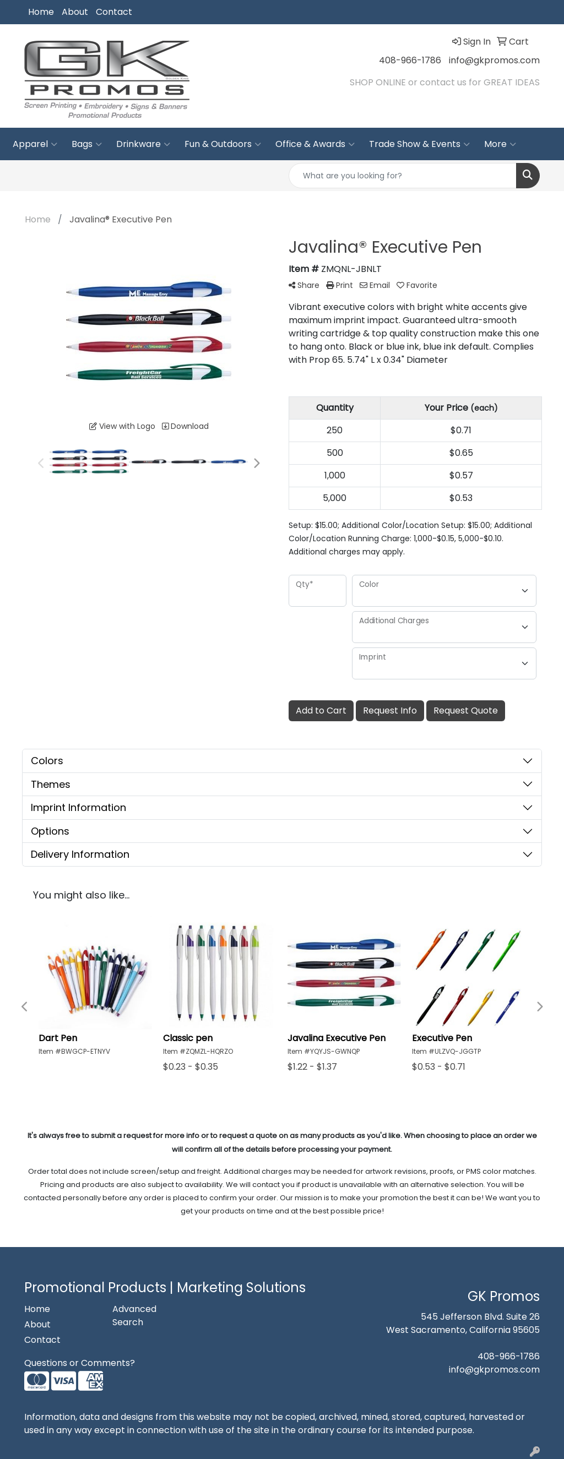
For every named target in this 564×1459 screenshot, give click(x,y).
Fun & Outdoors (223, 144)
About (75, 12)
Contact (114, 12)
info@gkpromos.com (494, 60)
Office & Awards (315, 144)
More (500, 144)
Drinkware (143, 144)
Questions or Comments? (79, 1363)
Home (41, 12)
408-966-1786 (410, 60)
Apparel (35, 144)
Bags (87, 144)
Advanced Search (134, 1316)
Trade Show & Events (419, 144)
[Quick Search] (403, 175)
